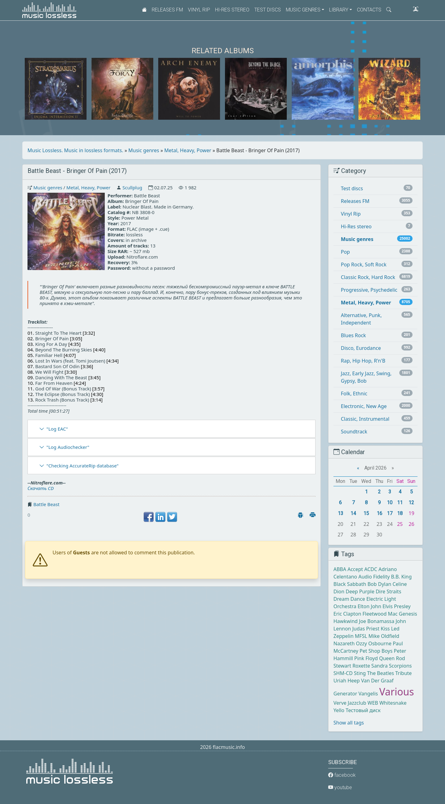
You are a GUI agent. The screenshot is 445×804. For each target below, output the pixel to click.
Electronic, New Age (364, 406)
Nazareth (344, 643)
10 (389, 502)
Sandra (379, 665)
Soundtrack (354, 431)
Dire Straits (388, 591)
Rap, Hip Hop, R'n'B (363, 360)
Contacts (369, 10)
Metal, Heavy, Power (187, 150)
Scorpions (400, 665)
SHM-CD (343, 673)
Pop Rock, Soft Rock (363, 264)
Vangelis (368, 693)
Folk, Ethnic (354, 393)
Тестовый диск (362, 710)
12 (411, 502)
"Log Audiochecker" (67, 447)
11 (400, 502)
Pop (345, 251)
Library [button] (338, 10)
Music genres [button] (303, 10)
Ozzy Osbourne (374, 643)
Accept (355, 569)
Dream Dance (349, 598)
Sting (360, 673)
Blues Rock (353, 335)
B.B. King (401, 576)
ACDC (370, 569)
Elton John (369, 606)
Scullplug (132, 187)
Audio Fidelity (374, 576)
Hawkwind (345, 621)
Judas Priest (365, 628)
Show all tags (348, 722)
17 (389, 513)
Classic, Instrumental (365, 418)
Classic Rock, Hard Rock (368, 277)
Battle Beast (46, 504)
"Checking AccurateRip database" (82, 465)
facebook (342, 775)
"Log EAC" (57, 429)
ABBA (339, 569)
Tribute (403, 673)
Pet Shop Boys (376, 650)
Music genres (143, 150)
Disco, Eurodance (361, 348)
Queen (387, 658)
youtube (340, 787)
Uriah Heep (346, 680)
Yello (338, 710)
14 (353, 513)
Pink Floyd (366, 658)
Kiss (385, 628)
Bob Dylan (379, 584)
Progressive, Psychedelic (369, 289)
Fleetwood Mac (379, 613)
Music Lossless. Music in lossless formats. (75, 150)
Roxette (361, 665)
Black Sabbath (349, 584)
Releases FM (167, 10)
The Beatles (380, 673)
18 (400, 513)
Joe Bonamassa (376, 621)
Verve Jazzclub (349, 702)
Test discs (267, 10)
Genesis (408, 613)
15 (366, 513)
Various (396, 691)
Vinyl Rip (199, 10)
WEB (372, 702)
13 (340, 513)
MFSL (361, 636)
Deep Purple (360, 591)
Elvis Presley (397, 606)
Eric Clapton (347, 613)
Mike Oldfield (383, 636)
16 (379, 513)
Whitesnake (393, 702)
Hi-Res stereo (232, 10)
